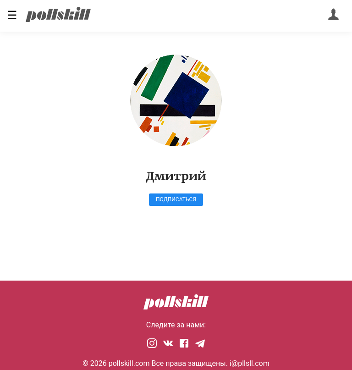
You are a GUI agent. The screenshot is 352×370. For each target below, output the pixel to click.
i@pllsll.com (250, 363)
